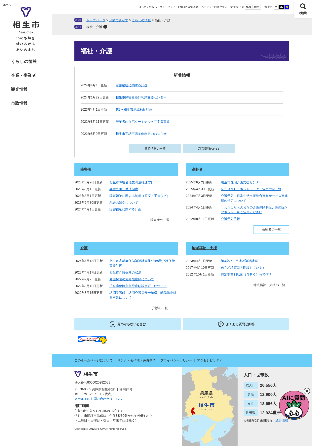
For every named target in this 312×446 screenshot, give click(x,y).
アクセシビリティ (209, 360)
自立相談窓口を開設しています (243, 267)
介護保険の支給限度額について (131, 279)
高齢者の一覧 (271, 229)
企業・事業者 (23, 75)
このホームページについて (93, 360)
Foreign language (188, 6)
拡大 (248, 7)
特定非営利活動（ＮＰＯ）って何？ (246, 274)
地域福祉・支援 (204, 248)
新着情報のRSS (208, 148)
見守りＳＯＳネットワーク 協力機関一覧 (251, 189)
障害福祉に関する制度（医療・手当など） (139, 196)
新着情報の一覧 (155, 148)
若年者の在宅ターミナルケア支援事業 (143, 121)
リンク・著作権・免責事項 (136, 360)
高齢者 (197, 169)
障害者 (85, 169)
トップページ (95, 20)
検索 (303, 9)
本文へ (7, 5)
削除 (105, 27)
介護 (84, 248)
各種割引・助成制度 (123, 189)
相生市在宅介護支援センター (241, 182)
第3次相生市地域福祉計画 (134, 109)
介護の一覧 (160, 308)
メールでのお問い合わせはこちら (98, 398)
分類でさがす (118, 20)
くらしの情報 (24, 61)
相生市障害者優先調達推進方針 (131, 182)
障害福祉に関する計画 (131, 85)
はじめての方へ (148, 6)
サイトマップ (167, 6)
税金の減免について (123, 202)
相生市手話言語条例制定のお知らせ (141, 133)
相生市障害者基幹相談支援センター (141, 97)
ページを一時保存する (214, 6)
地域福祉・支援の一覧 (269, 285)
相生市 (90, 374)
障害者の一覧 (160, 220)
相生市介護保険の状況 (125, 272)
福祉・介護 (94, 27)
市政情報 (19, 103)
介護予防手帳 (230, 219)
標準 (256, 7)
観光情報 (19, 89)
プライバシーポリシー (176, 360)
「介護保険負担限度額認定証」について (138, 286)
